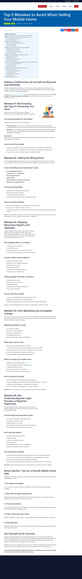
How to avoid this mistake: (11, 40)
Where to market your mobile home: (13, 59)
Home (5, 30)
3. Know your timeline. (10, 72)
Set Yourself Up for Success (11, 76)
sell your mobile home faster (17, 94)
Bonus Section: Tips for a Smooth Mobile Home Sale (16, 68)
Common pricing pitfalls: (11, 44)
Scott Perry (19, 23)
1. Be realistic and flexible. (11, 69)
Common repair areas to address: (13, 50)
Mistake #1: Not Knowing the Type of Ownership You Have (18, 37)
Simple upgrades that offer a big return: (14, 51)
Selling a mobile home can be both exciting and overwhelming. (19, 35)
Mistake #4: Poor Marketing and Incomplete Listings (16, 54)
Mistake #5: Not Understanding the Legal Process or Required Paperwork (21, 62)
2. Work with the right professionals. (13, 70)
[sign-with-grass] (8, 6)
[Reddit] (76, 30)
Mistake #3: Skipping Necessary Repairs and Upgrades (17, 47)
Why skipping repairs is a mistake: (13, 49)
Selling (10, 30)
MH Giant (27, 362)
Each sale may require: (10, 65)
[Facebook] (62, 30)
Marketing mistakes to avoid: (12, 56)
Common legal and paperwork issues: (13, 63)
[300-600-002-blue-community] (69, 50)
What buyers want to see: (11, 57)
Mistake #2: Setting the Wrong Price (13, 41)
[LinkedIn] (73, 30)
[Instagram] (65, 30)
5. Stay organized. (9, 75)
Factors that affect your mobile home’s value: (15, 43)
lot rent (15, 173)
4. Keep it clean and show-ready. (12, 73)
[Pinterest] (69, 30)
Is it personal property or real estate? (13, 38)
